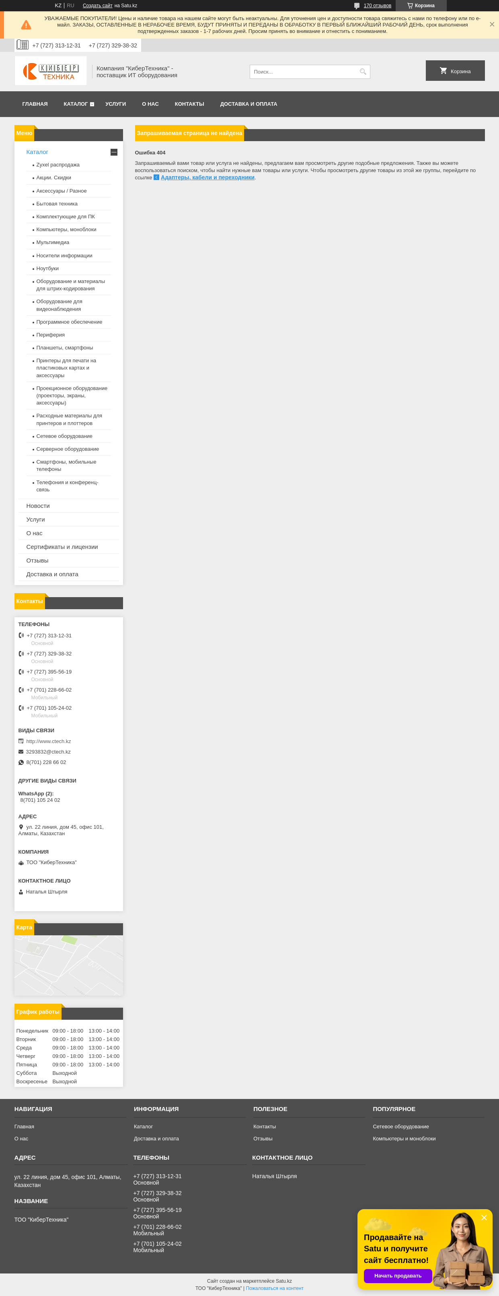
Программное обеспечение (70, 322)
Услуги (115, 104)
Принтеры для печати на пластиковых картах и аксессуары (67, 367)
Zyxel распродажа (58, 165)
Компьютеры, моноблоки (67, 229)
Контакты (189, 104)
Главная (35, 104)
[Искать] (363, 72)
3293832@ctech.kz (48, 752)
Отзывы (38, 560)
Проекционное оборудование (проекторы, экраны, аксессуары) (72, 395)
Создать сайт (98, 5)
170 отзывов (378, 5)
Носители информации (64, 256)
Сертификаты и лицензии (62, 546)
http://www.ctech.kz (49, 741)
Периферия (51, 335)
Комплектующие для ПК (66, 217)
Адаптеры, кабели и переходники (208, 177)
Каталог (76, 104)
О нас (150, 104)
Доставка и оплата (248, 104)
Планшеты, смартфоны (65, 348)
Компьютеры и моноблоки (404, 1139)
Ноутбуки (48, 268)
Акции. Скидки (54, 178)
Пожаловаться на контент (275, 1288)
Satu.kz (284, 1281)
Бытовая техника (57, 204)
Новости (38, 505)
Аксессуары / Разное (62, 191)
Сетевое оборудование (65, 436)
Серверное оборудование (68, 449)
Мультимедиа (53, 242)
